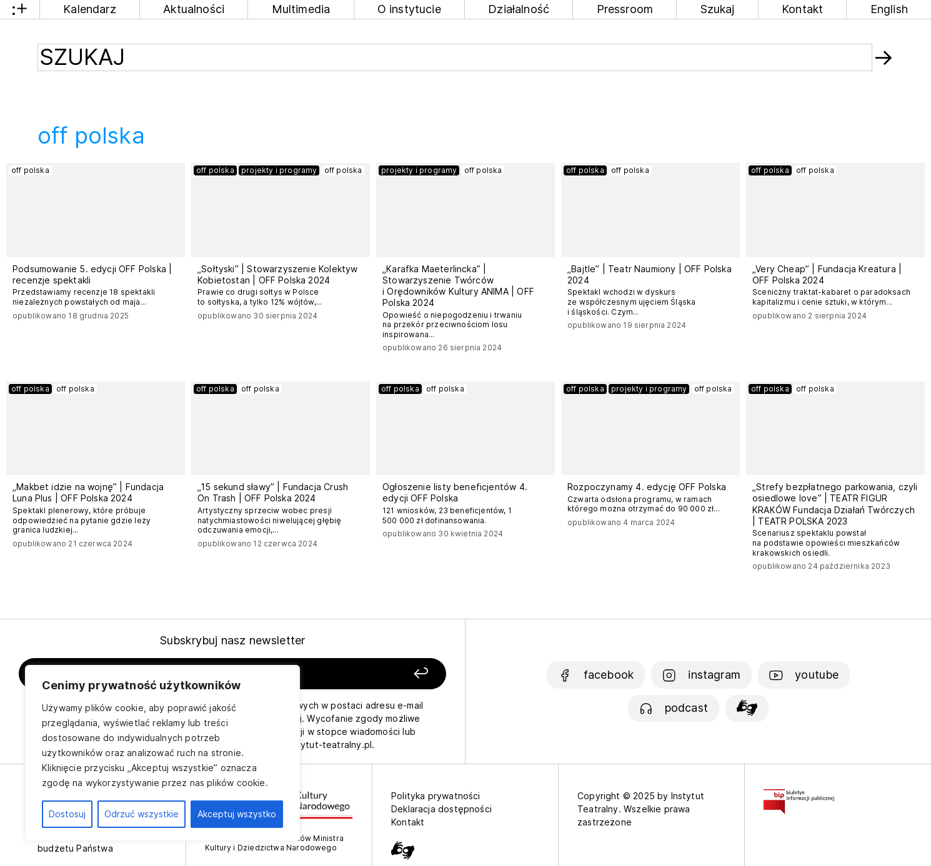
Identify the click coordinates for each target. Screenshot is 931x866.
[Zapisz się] (363, 674)
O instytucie (409, 9)
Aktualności (193, 9)
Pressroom (625, 9)
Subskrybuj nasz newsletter (233, 640)
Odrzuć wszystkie (141, 814)
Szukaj (717, 9)
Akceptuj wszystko (236, 814)
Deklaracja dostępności (441, 809)
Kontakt (802, 9)
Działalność (518, 9)
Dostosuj (67, 814)
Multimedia (301, 9)
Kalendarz (89, 9)
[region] (162, 753)
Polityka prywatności (435, 795)
